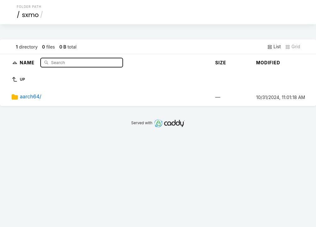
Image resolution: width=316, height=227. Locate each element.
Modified (268, 62)
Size (220, 62)
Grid (292, 46)
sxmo (30, 14)
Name (28, 62)
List (274, 46)
